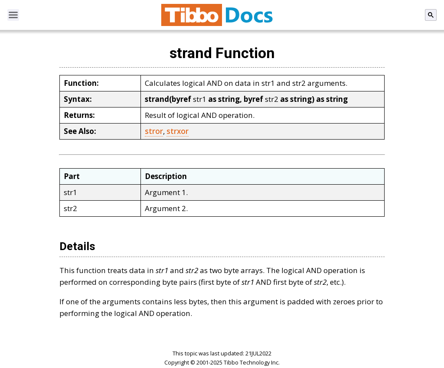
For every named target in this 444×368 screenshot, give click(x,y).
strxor (177, 131)
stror (154, 131)
